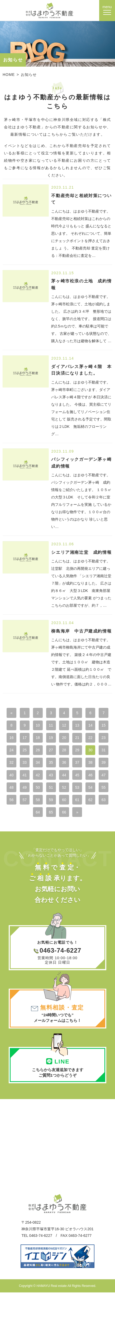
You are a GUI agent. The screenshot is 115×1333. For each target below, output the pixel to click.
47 (85, 792)
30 (43, 766)
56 (16, 818)
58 (43, 818)
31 (57, 766)
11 (71, 726)
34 (99, 766)
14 (16, 739)
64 (43, 832)
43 (30, 792)
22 (30, 753)
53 (71, 805)
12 (85, 726)
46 (71, 792)
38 (57, 779)
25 (71, 753)
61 (85, 818)
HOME (9, 74)
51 (43, 805)
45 (57, 792)
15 (30, 739)
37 (43, 779)
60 (71, 818)
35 (16, 779)
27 (99, 753)
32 (71, 766)
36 (30, 779)
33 (85, 766)
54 (85, 805)
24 (57, 753)
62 (99, 818)
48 (99, 792)
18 (71, 739)
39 (71, 779)
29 (30, 766)
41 (99, 779)
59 (57, 818)
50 (30, 805)
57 (30, 818)
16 (43, 739)
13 (99, 726)
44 (43, 792)
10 (57, 726)
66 (71, 832)
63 (30, 832)
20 (99, 739)
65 (57, 832)
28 (16, 766)
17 (57, 739)
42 (16, 792)
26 (85, 753)
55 (99, 805)
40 (85, 779)
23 (43, 753)
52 (57, 805)
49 (16, 805)
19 (85, 739)
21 (16, 753)
